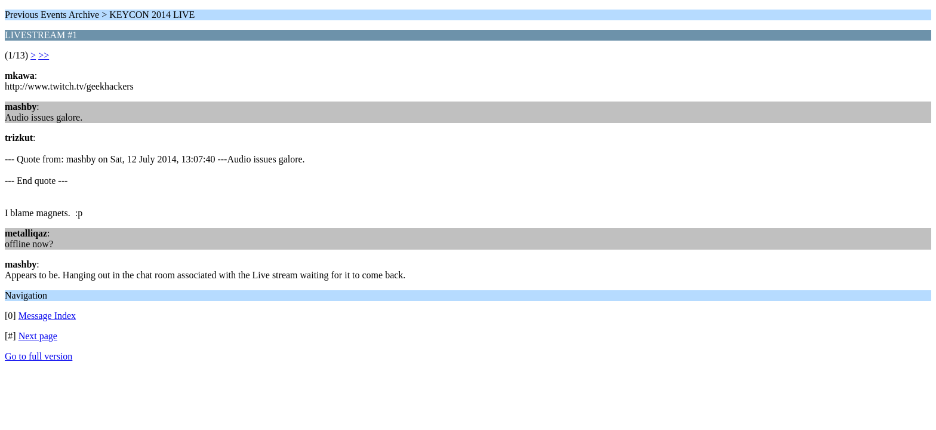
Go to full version (38, 356)
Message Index (47, 316)
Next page (38, 336)
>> (43, 55)
